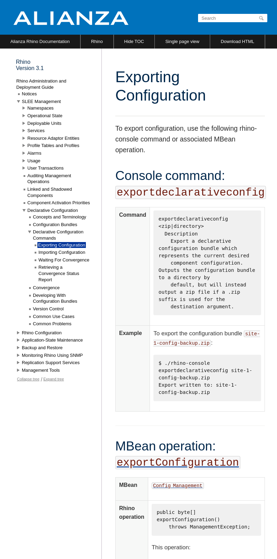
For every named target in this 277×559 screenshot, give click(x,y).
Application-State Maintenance (52, 340)
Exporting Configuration (61, 245)
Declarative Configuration (52, 210)
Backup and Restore (42, 347)
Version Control (48, 308)
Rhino (97, 41)
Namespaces (40, 108)
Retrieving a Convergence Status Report (58, 273)
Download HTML (237, 41)
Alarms (34, 153)
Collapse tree (28, 379)
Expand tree (53, 379)
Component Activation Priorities (58, 202)
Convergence (46, 287)
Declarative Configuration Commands (58, 235)
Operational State (44, 115)
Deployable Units (44, 123)
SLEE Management (41, 101)
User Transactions (45, 168)
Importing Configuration (61, 252)
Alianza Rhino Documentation (40, 41)
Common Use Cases (53, 316)
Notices (29, 93)
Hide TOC (134, 41)
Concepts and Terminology (59, 217)
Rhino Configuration (42, 332)
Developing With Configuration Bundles (55, 298)
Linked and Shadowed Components (49, 192)
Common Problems (52, 323)
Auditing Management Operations (49, 178)
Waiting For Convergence (63, 260)
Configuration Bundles (55, 224)
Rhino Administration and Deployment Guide (41, 84)
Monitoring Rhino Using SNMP (52, 355)
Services (36, 130)
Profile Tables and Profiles (53, 145)
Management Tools (41, 370)
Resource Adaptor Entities (53, 138)
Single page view (182, 41)
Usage (34, 160)
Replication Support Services (51, 362)
